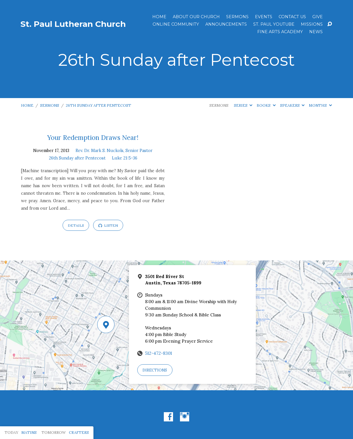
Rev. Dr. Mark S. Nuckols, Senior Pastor (114, 150)
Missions (312, 24)
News (316, 32)
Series (243, 105)
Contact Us (292, 17)
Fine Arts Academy (280, 32)
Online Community (176, 24)
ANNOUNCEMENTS (226, 24)
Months (320, 105)
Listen (108, 225)
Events (263, 17)
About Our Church (196, 17)
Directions (154, 370)
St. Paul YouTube (273, 24)
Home (159, 17)
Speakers (292, 105)
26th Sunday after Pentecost (98, 105)
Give (317, 17)
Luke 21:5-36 (124, 158)
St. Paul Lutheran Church (73, 24)
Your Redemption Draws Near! (92, 137)
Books (266, 105)
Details (76, 225)
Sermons (237, 17)
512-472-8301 (158, 353)
